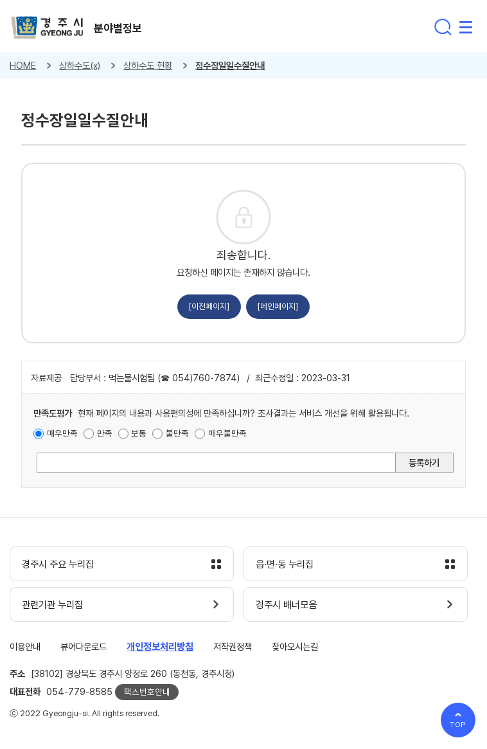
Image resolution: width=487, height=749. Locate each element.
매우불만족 (227, 433)
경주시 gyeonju (47, 28)
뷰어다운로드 (83, 646)
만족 (104, 433)
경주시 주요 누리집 (58, 564)
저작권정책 (232, 646)
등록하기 (424, 462)
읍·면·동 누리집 (285, 564)
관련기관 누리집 (52, 605)
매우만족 (62, 433)
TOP (458, 724)
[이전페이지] (209, 306)
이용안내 (25, 646)
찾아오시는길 (295, 646)
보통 (138, 433)
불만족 (177, 433)
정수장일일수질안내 (230, 65)
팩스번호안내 (147, 692)
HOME (23, 65)
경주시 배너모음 (286, 605)
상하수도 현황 (147, 65)
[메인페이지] (278, 306)
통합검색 (442, 27)
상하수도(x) (79, 65)
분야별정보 (118, 28)
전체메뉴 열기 (465, 27)
